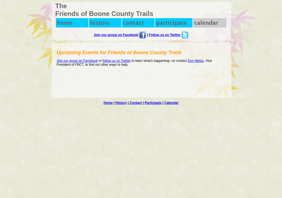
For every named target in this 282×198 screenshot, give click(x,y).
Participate (153, 103)
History (121, 103)
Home (108, 103)
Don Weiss (196, 61)
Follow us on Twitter (164, 35)
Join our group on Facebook (116, 35)
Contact (136, 103)
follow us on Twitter (116, 61)
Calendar (171, 103)
